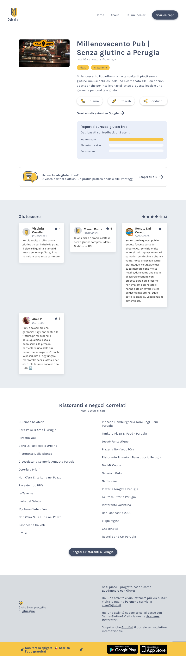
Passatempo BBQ (31, 485)
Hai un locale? (136, 15)
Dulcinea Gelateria (32, 422)
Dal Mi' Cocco (111, 465)
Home (100, 15)
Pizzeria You (27, 438)
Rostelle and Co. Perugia (119, 536)
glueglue (28, 611)
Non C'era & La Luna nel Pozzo (40, 477)
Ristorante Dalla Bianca (35, 453)
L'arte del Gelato (30, 501)
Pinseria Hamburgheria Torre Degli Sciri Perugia (130, 423)
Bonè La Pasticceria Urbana (38, 446)
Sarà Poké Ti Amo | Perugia (37, 430)
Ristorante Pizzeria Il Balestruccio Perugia (131, 457)
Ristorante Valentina (116, 505)
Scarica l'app (165, 15)
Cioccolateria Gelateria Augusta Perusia (47, 461)
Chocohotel (110, 528)
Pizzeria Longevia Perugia (120, 489)
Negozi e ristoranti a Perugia (93, 552)
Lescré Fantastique (115, 441)
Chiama (90, 100)
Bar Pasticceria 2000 (117, 513)
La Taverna (26, 493)
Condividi (154, 100)
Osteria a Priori (29, 469)
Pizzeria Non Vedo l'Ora (118, 449)
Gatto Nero (109, 481)
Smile (23, 533)
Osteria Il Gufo (112, 473)
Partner (130, 601)
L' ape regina (111, 521)
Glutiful (127, 627)
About (115, 15)
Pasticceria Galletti (32, 525)
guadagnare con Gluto (118, 590)
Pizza (83, 67)
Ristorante (100, 67)
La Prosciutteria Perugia (119, 497)
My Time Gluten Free (33, 509)
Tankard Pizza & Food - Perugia (124, 433)
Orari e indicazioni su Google (100, 113)
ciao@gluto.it (111, 605)
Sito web (121, 100)
